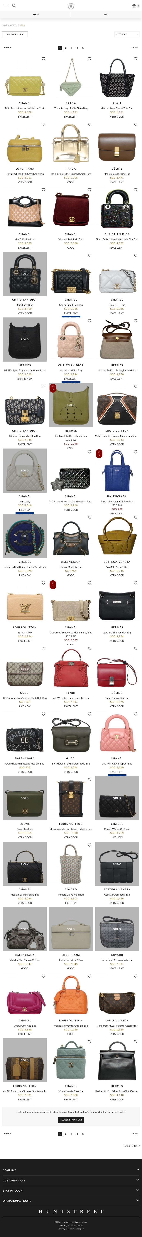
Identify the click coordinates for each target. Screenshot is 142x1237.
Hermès (25, 365)
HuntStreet (71, 6)
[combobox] (127, 34)
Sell (106, 14)
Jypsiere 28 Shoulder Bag (117, 632)
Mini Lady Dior (25, 305)
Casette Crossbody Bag (117, 894)
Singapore (80, 1229)
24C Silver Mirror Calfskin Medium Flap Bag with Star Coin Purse (84, 501)
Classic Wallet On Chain (117, 829)
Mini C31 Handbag (25, 239)
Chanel (25, 103)
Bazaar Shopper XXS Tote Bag (117, 501)
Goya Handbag (25, 829)
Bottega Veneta (117, 562)
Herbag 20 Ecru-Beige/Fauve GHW (117, 370)
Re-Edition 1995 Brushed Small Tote (71, 174)
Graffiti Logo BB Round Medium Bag (24, 763)
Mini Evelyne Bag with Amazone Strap (24, 370)
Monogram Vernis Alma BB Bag (71, 1026)
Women (13, 25)
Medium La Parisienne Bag (25, 894)
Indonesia (70, 1229)
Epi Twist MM (25, 632)
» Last (134, 47)
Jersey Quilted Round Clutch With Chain (24, 567)
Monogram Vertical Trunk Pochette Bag (71, 829)
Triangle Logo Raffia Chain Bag (71, 108)
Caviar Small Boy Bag (71, 305)
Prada (71, 103)
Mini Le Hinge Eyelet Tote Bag (117, 108)
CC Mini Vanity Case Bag (71, 1091)
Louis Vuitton (117, 431)
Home (4, 25)
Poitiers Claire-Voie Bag (71, 894)
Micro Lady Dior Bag (71, 370)
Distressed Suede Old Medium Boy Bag (71, 632)
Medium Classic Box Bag (117, 174)
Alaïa (117, 103)
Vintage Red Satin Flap (70, 239)
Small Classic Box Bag (117, 698)
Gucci (25, 693)
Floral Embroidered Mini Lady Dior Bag (117, 239)
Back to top (131, 1146)
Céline (117, 169)
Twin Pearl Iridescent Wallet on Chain (25, 108)
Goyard (71, 889)
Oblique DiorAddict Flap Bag (25, 436)
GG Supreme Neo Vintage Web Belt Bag (25, 698)
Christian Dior (117, 234)
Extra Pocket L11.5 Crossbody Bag (25, 174)
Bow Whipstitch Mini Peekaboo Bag (71, 698)
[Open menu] (6, 6)
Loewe (25, 824)
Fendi (70, 693)
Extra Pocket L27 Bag (71, 960)
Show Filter (14, 34)
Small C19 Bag (117, 305)
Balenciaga (117, 496)
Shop (36, 14)
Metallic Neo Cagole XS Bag (25, 960)
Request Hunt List (71, 1119)
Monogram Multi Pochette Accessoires (117, 1026)
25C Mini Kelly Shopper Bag (117, 763)
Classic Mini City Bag (71, 567)
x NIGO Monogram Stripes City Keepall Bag (26, 1091)
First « (7, 47)
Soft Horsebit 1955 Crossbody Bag (71, 763)
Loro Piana (25, 169)
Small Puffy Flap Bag (24, 1026)
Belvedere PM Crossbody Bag (117, 960)
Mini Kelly (25, 501)
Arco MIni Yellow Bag (117, 567)
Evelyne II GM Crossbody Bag (71, 436)
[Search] (14, 6)
